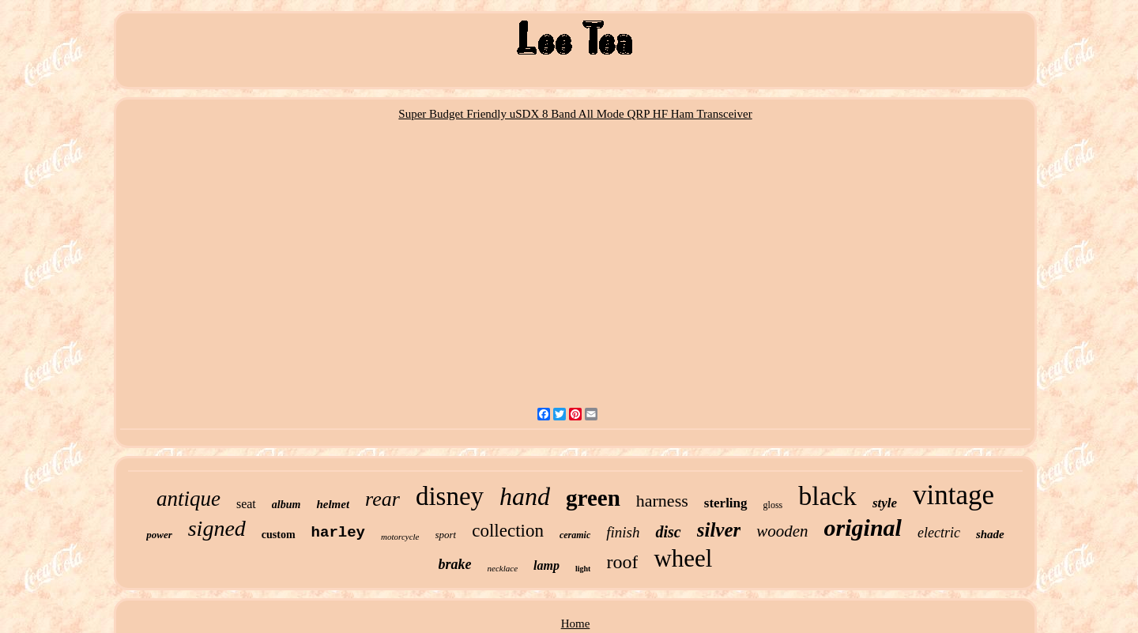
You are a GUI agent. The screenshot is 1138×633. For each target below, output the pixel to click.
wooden (782, 531)
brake (455, 564)
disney (450, 496)
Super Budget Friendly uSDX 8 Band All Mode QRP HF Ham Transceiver (575, 113)
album (286, 505)
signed (217, 528)
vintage (953, 495)
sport (446, 535)
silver (719, 530)
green (593, 498)
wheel (683, 558)
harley (338, 532)
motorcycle (400, 536)
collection (508, 531)
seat (246, 504)
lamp (546, 565)
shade (990, 534)
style (884, 503)
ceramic (575, 535)
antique (188, 499)
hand (524, 496)
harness (662, 501)
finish (622, 532)
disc (667, 532)
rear (382, 499)
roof (622, 562)
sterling (726, 503)
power (159, 535)
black (827, 496)
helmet (332, 504)
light (582, 568)
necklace (503, 568)
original (863, 527)
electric (939, 533)
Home (575, 623)
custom (279, 535)
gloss (773, 505)
